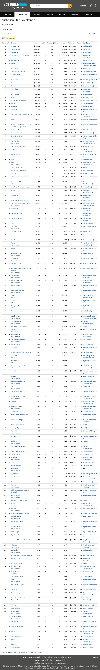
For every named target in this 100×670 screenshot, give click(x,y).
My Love (13, 103)
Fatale (13, 63)
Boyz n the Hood (16, 280)
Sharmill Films (88, 83)
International (22, 14)
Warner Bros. (87, 49)
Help (63, 660)
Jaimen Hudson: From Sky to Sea (21, 352)
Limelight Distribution (90, 513)
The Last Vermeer (16, 213)
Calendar (50, 14)
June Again (14, 52)
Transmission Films (89, 71)
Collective (14, 347)
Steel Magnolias (16, 334)
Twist (12, 159)
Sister (12, 223)
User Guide (44, 660)
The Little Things (16, 232)
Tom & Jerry (14, 68)
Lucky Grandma (16, 648)
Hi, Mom (13, 190)
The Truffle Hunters (17, 218)
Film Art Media (88, 344)
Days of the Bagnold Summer (20, 513)
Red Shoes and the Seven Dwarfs (21, 555)
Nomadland (14, 80)
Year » (91, 34)
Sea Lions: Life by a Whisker (19, 500)
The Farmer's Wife (17, 576)
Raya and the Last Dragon (19, 100)
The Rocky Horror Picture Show (20, 203)
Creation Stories (16, 411)
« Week (3, 34)
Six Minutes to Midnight (18, 71)
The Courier (14, 86)
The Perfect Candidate (18, 446)
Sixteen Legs (15, 532)
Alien (12, 296)
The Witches (14, 329)
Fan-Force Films (88, 352)
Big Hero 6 (14, 508)
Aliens (13, 301)
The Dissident (15, 235)
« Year (9, 34)
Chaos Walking (15, 593)
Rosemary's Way (16, 465)
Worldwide (36, 14)
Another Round (15, 154)
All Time (62, 14)
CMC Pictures (88, 94)
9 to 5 (12, 386)
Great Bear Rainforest (17, 425)
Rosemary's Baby (16, 406)
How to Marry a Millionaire (19, 414)
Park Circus (87, 339)
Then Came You (16, 263)
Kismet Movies (88, 411)
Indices (89, 14)
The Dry (13, 174)
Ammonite (14, 590)
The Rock (14, 356)
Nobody (13, 97)
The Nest (13, 605)
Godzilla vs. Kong (16, 60)
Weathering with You (17, 521)
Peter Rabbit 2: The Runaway (20, 55)
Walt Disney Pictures (90, 80)
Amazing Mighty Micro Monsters (20, 428)
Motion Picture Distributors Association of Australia (27, 652)
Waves (13, 639)
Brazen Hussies (15, 344)
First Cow (14, 149)
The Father (14, 83)
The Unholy (14, 89)
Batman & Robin (16, 253)
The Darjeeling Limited (18, 366)
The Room (14, 226)
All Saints (14, 457)
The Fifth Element (16, 321)
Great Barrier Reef (16, 167)
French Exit (14, 208)
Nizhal (13, 503)
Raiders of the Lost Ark (18, 396)
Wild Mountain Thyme (17, 585)
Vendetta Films (88, 648)
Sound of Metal (15, 558)
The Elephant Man (17, 311)
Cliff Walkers (15, 94)
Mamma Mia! (15, 141)
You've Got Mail (16, 616)
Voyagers (13, 401)
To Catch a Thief (16, 566)
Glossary (37, 660)
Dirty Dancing (15, 571)
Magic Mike (14, 431)
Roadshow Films (88, 86)
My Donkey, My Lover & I (18, 130)
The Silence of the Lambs (18, 339)
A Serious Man (15, 316)
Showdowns (75, 14)
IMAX (85, 167)
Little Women (15, 195)
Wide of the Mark (16, 285)
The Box (13, 482)
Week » (95, 34)
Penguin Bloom (15, 454)
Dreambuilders (15, 608)
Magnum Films (88, 482)
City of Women (15, 495)
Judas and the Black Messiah (20, 200)
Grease (13, 162)
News (34, 657)
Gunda (13, 248)
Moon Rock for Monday (18, 451)
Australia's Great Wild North (19, 326)
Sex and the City (16, 182)
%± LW (43, 43)
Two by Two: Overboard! (18, 170)
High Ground (15, 535)
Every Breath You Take (18, 146)
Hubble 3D (14, 441)
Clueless (13, 485)
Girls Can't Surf (15, 436)
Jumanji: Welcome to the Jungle (20, 540)
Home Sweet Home (17, 136)
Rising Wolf (14, 621)
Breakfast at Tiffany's (18, 381)
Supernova (14, 109)
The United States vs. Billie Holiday (21, 114)
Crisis (12, 462)
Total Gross (71, 43)
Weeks (79, 43)
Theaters (50, 43)
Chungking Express (17, 306)
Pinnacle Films (88, 451)
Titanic (13, 243)
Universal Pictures (89, 97)
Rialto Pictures (88, 159)
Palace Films (88, 106)
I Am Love (14, 376)
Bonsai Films (87, 645)
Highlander (14, 550)
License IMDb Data (55, 660)
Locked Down (15, 75)
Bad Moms (14, 240)
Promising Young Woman (18, 133)
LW (8, 43)
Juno (12, 579)
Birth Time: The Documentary (20, 187)
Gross (37, 43)
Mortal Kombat (15, 49)
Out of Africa (15, 361)
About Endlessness (17, 636)
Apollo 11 (13, 371)
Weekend (44, 657)
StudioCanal (87, 46)
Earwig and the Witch (17, 626)
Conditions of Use (30, 668)
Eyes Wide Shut (16, 516)
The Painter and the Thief (18, 391)
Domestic (8, 14)
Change (56, 43)
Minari (12, 120)
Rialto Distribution (89, 555)
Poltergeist (14, 545)
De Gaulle (14, 106)
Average (63, 43)
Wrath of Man (15, 46)
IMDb (58, 663)
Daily (38, 657)
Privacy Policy (43, 668)
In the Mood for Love (17, 290)
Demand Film (87, 187)
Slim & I (13, 631)
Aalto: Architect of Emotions (19, 177)
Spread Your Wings (17, 420)
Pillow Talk (14, 468)
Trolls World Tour (16, 477)
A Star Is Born (15, 527)
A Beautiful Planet (16, 563)
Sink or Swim (15, 611)
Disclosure (14, 645)
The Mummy (15, 275)
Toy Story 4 (14, 474)
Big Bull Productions (90, 226)
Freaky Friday (15, 258)
